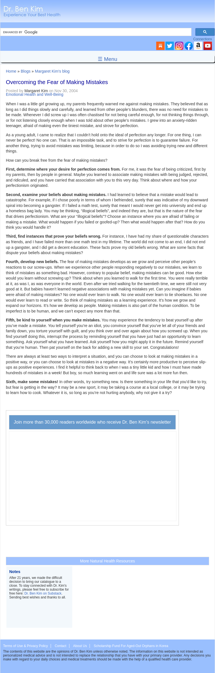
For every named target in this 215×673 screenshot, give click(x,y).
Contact (60, 646)
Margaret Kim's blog (52, 71)
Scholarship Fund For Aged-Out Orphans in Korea (131, 646)
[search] (95, 32)
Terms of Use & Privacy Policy (25, 646)
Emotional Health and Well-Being (34, 94)
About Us (80, 646)
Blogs (26, 71)
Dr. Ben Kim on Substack (42, 593)
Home (11, 71)
